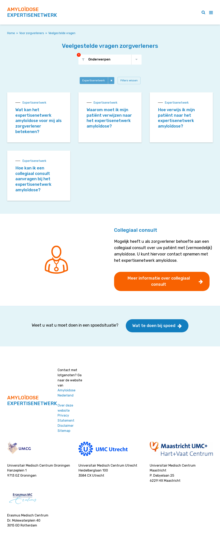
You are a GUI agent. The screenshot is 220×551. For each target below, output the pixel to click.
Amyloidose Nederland (66, 392)
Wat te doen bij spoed (153, 325)
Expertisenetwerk (93, 80)
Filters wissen (129, 80)
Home (11, 33)
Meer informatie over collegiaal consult (158, 281)
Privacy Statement (66, 417)
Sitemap (64, 431)
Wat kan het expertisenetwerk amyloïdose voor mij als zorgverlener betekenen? (38, 120)
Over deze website (65, 407)
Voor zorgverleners (31, 33)
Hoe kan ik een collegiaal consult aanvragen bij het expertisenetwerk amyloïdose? (33, 179)
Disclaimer (66, 426)
